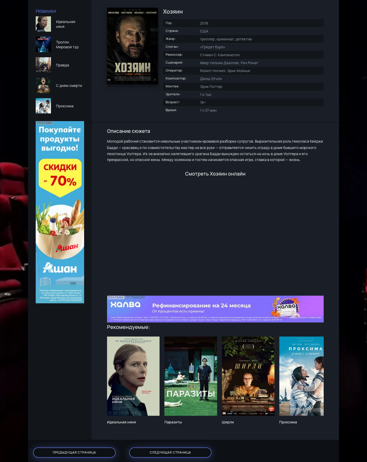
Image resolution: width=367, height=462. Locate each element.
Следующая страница (132, 449)
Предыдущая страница (61, 449)
